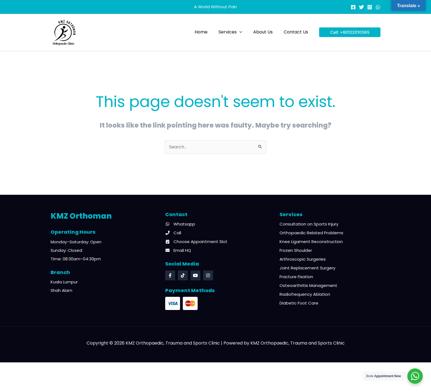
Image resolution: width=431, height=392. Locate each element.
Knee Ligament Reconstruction (311, 242)
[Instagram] (369, 7)
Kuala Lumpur (64, 282)
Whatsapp (180, 224)
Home (208, 32)
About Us (266, 32)
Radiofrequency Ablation (305, 295)
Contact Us (297, 32)
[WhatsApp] (377, 7)
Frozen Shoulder (296, 251)
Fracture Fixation (296, 277)
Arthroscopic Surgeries (303, 260)
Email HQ (178, 251)
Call (173, 233)
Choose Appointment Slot (196, 242)
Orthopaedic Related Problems (311, 233)
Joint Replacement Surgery (307, 268)
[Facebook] (353, 7)
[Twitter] (361, 7)
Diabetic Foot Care (299, 303)
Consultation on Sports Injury (309, 224)
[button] (245, 32)
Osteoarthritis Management (308, 286)
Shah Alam (61, 291)
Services (236, 32)
